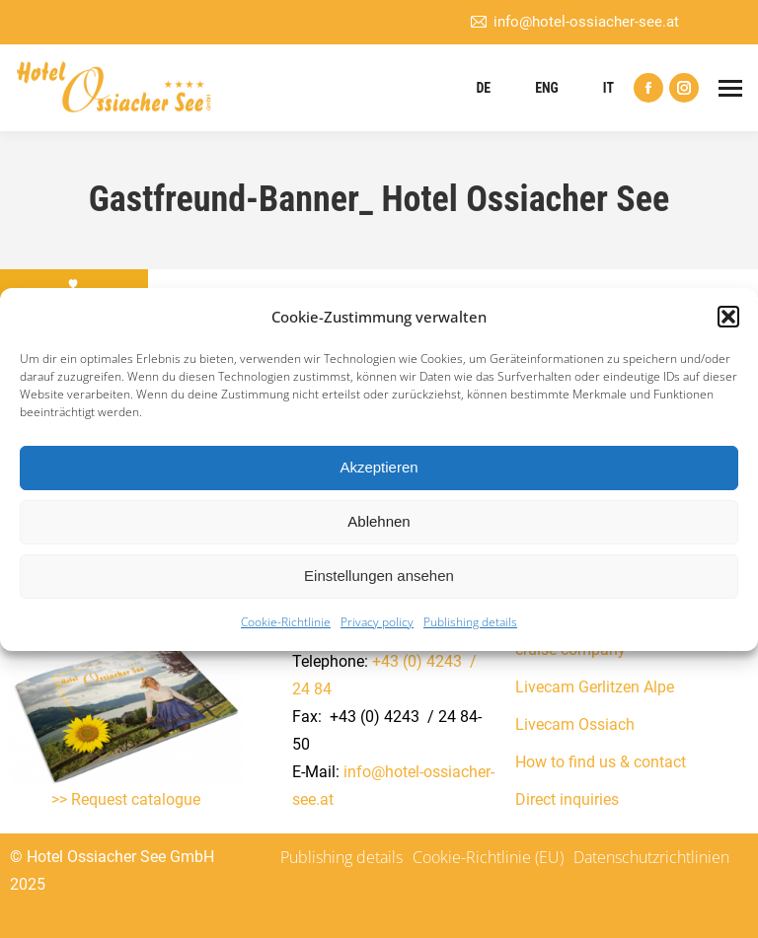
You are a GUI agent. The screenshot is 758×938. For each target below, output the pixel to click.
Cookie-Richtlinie (286, 621)
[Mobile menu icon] (730, 88)
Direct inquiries (567, 799)
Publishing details (470, 621)
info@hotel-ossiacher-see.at (574, 22)
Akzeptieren (378, 467)
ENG (547, 88)
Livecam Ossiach (575, 724)
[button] (728, 316)
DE (483, 88)
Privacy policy (377, 621)
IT (608, 88)
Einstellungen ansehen (379, 575)
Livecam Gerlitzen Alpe (594, 687)
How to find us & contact (600, 762)
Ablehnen (378, 521)
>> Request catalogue (125, 799)
